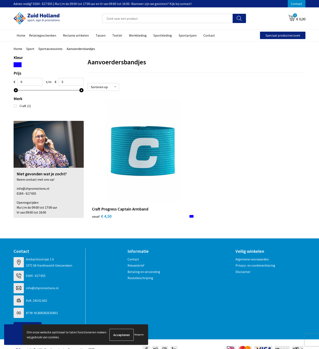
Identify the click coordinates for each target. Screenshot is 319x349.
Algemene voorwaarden (252, 249)
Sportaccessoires (50, 49)
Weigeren (139, 334)
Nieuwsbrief (136, 255)
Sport (30, 49)
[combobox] (167, 18)
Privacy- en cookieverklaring (255, 255)
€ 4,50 (101, 177)
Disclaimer (243, 261)
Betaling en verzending (144, 261)
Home (18, 49)
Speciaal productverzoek (283, 35)
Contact (296, 4)
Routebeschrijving (140, 267)
